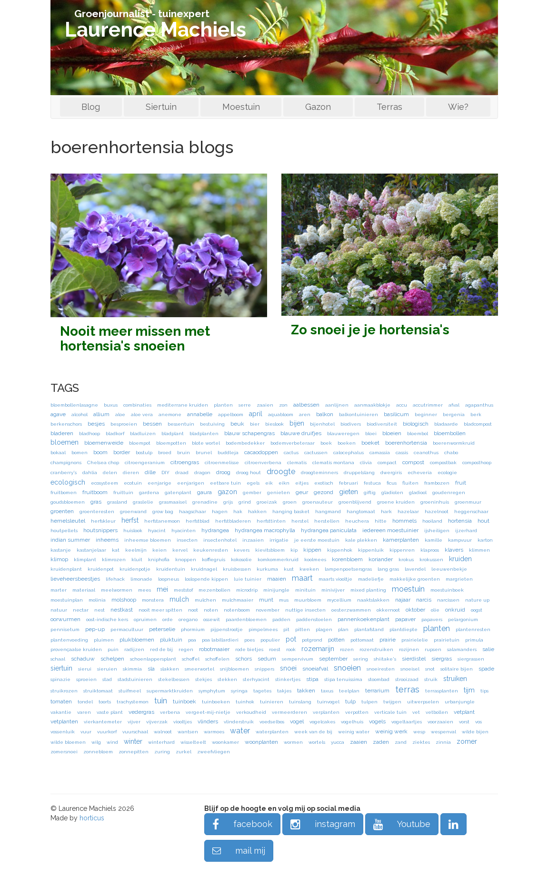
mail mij (238, 851)
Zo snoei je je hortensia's (370, 330)
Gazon (318, 107)
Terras (389, 107)
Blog (90, 107)
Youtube (401, 824)
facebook (242, 824)
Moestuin (241, 107)
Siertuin (161, 107)
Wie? (458, 107)
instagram (322, 824)
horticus (92, 818)
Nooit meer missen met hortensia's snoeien (135, 338)
